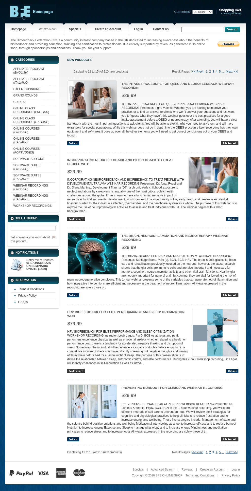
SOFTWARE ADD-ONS (28, 159)
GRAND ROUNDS (25, 95)
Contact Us (161, 29)
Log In (138, 29)
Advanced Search (162, 469)
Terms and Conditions (199, 475)
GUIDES (19, 102)
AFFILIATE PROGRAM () (28, 70)
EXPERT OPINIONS (26, 89)
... (222, 71)
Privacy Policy (27, 295)
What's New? (48, 29)
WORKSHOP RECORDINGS (32, 206)
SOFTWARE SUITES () (27, 167)
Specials (75, 29)
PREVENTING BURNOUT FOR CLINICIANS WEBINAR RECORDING (172, 388)
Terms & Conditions (31, 289)
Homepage (18, 29)
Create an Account (108, 29)
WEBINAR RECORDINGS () (30, 187)
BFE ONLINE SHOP (169, 475)
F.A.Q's (23, 302)
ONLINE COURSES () (26, 130)
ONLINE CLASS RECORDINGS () (31, 110)
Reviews (187, 469)
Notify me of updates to (39, 264)
